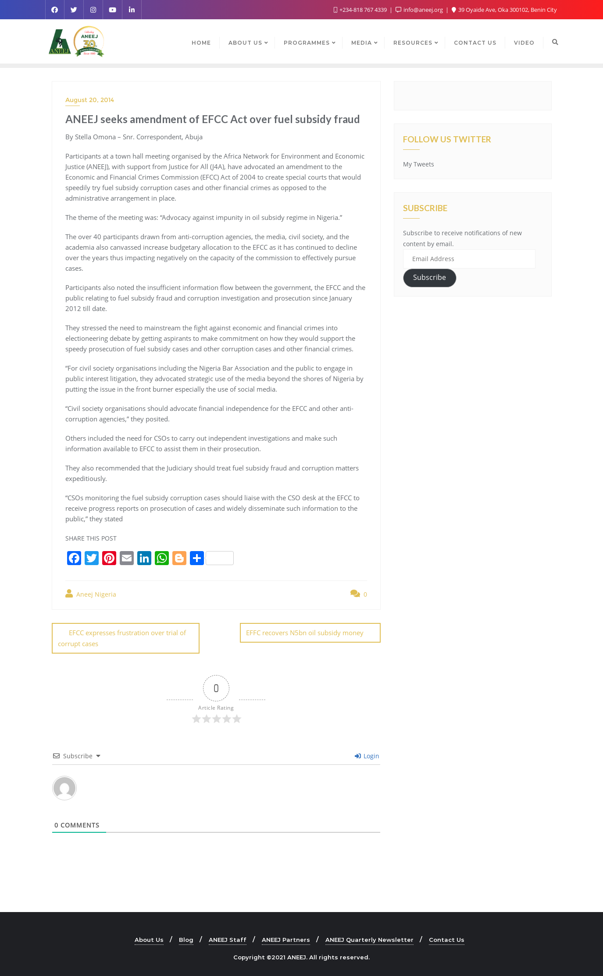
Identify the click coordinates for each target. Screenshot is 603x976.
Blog (186, 939)
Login (367, 755)
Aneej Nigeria (90, 593)
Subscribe (429, 277)
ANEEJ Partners (286, 939)
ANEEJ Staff (227, 939)
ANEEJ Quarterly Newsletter (369, 939)
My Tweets (418, 164)
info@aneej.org (420, 10)
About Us (149, 939)
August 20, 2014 (89, 100)
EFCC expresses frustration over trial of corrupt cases (122, 638)
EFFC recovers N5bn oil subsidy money (305, 632)
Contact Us (446, 939)
